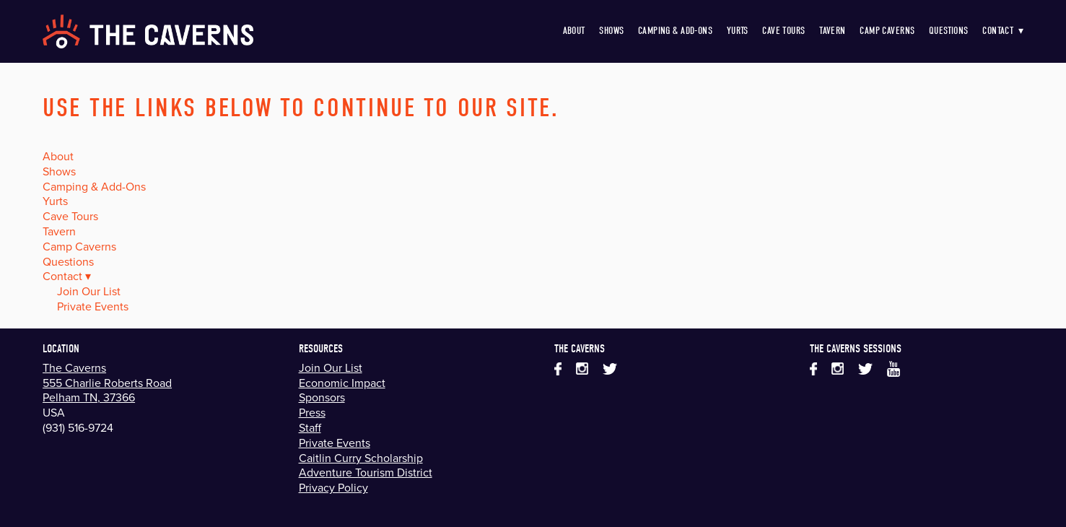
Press (312, 412)
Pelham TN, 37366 (89, 397)
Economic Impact (342, 383)
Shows (611, 31)
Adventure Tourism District (365, 472)
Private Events (92, 306)
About (574, 31)
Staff (310, 427)
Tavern (832, 31)
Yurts (737, 31)
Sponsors (322, 397)
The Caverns (74, 367)
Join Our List (89, 291)
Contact (1002, 31)
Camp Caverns (887, 31)
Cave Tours (783, 31)
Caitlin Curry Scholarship (361, 458)
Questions (949, 31)
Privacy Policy (333, 487)
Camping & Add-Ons (675, 31)
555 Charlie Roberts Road (107, 383)
